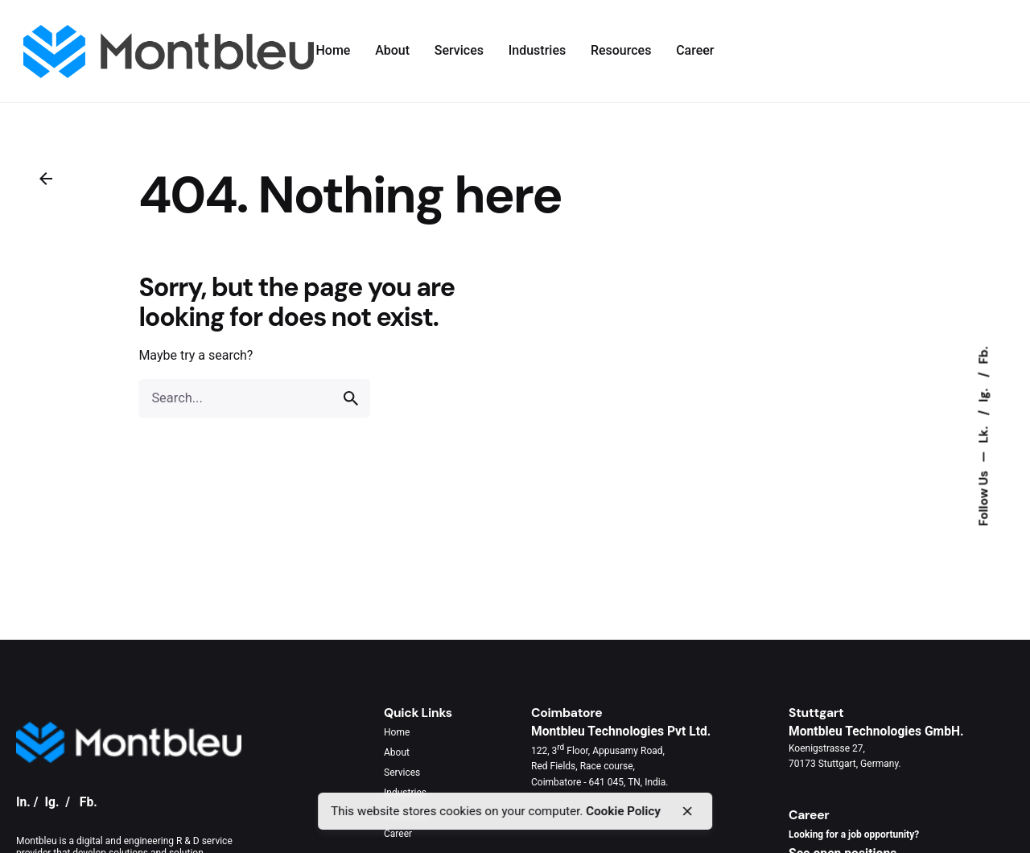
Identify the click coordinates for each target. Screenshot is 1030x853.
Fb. (984, 355)
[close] (687, 811)
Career (398, 833)
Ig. (984, 393)
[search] (351, 398)
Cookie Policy (623, 811)
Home (397, 732)
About (397, 752)
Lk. (984, 433)
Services (402, 772)
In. (23, 802)
